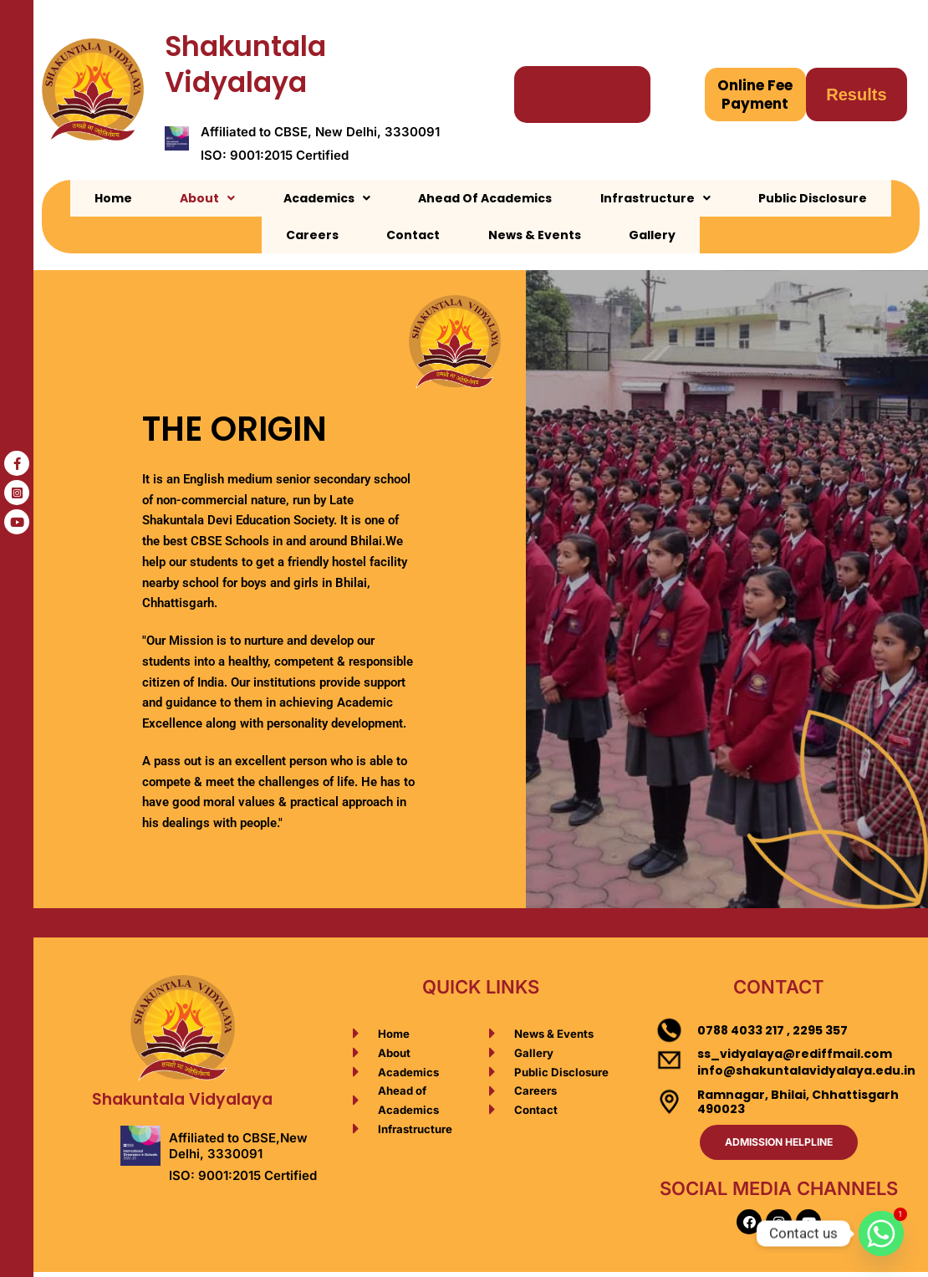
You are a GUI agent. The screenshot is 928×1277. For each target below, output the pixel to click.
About (163, 198)
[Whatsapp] (881, 1233)
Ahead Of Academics (395, 198)
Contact (861, 198)
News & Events (445, 235)
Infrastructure (542, 198)
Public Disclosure (677, 198)
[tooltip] (16, 463)
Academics (260, 198)
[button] (164, 198)
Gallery (540, 235)
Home (92, 198)
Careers (783, 198)
